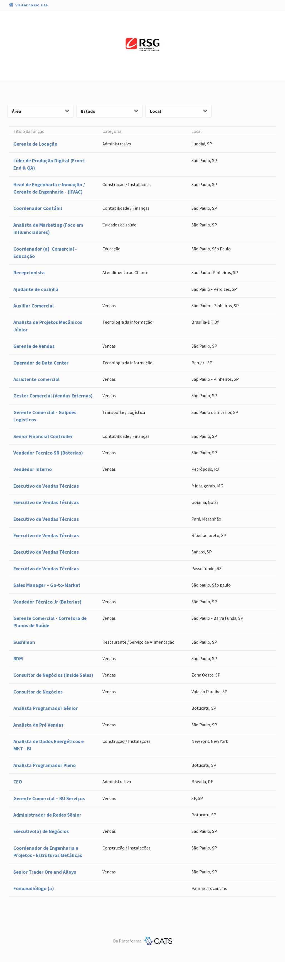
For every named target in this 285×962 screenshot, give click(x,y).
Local (178, 111)
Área (40, 111)
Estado (109, 111)
